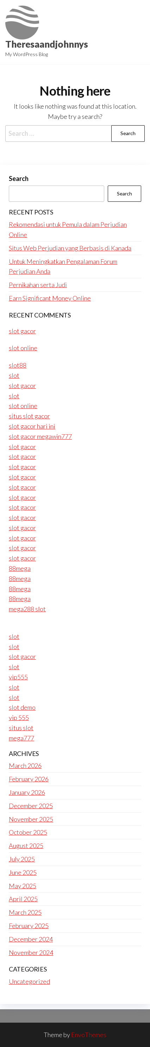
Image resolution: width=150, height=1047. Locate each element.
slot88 (17, 365)
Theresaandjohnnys (46, 44)
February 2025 (29, 926)
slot (14, 375)
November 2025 (31, 819)
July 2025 (22, 859)
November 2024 (31, 952)
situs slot (21, 728)
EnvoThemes (88, 1035)
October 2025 (28, 832)
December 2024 (31, 939)
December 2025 (31, 806)
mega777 (21, 738)
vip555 (18, 677)
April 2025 (23, 899)
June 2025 (23, 872)
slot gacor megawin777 (40, 436)
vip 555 (19, 717)
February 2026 (29, 779)
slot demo (22, 707)
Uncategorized (29, 981)
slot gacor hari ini (32, 426)
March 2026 (25, 765)
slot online (23, 348)
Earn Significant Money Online (50, 298)
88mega (20, 568)
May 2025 (22, 886)
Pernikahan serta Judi (38, 285)
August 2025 (26, 845)
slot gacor (22, 331)
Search (19, 178)
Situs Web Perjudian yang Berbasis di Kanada (70, 248)
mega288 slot (27, 609)
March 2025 (25, 912)
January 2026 (27, 792)
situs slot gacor (29, 416)
